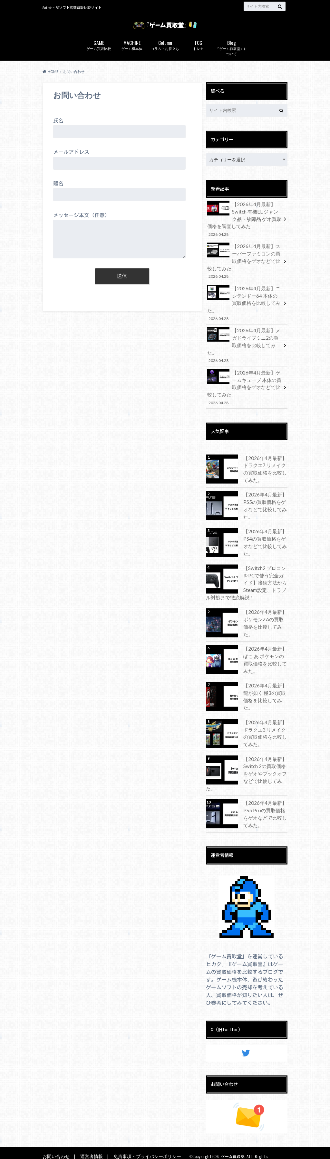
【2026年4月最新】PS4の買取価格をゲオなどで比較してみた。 (263, 527)
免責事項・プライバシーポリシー (141, 1142)
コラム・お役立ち (165, 56)
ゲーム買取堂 (233, 1143)
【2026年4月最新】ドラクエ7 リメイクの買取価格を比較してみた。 (265, 454)
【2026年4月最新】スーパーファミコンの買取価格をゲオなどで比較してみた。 (244, 269)
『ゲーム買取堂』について (231, 58)
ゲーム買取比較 (98, 56)
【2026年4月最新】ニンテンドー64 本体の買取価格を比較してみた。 (244, 306)
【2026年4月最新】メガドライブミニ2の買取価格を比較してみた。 (244, 339)
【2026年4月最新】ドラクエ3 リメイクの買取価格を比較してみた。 (265, 721)
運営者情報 (88, 1142)
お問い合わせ (55, 1142)
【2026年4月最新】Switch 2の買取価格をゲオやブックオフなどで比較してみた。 (263, 761)
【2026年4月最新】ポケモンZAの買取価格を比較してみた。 (264, 609)
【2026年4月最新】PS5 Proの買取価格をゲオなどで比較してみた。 (263, 800)
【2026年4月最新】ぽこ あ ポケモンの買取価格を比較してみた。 (264, 649)
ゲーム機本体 (132, 56)
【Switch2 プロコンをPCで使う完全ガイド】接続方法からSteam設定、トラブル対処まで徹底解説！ (246, 570)
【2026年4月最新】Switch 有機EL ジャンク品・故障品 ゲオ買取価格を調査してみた (244, 229)
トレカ (198, 56)
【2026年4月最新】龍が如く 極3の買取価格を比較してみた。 (265, 681)
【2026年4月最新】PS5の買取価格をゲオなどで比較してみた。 (263, 491)
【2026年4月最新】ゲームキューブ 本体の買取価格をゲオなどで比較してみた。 (244, 374)
